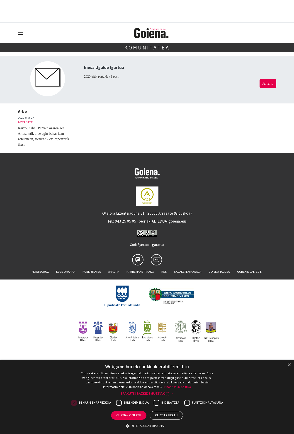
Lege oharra (65, 272)
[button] (147, 393)
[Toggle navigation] (21, 33)
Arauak (113, 272)
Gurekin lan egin (249, 272)
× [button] (289, 365)
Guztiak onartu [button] (128, 415)
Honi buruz (40, 272)
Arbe (22, 111)
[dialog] (147, 397)
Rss (164, 272)
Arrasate (25, 122)
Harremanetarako (140, 272)
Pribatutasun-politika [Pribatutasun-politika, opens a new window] (177, 387)
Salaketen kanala (187, 272)
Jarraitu (267, 83)
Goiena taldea (219, 272)
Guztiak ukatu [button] (166, 415)
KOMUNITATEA (147, 47)
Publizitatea (92, 272)
